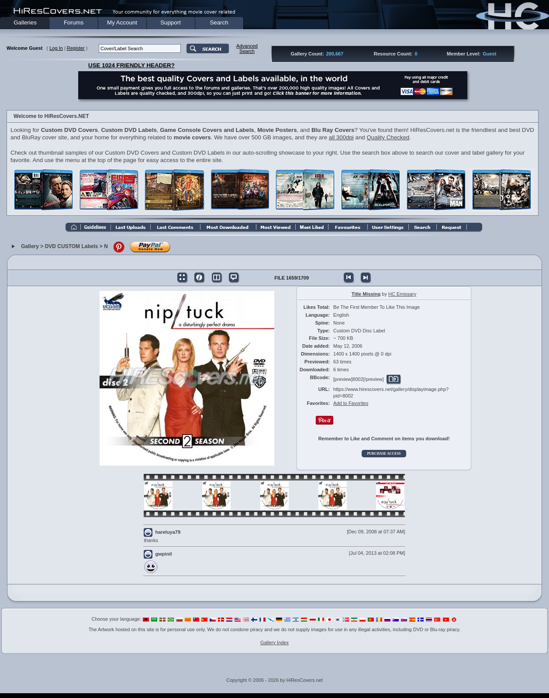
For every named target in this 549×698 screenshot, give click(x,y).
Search (219, 22)
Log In (56, 48)
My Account (122, 22)
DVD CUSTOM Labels (71, 246)
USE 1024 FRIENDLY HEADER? (131, 65)
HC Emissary (402, 294)
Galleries (25, 22)
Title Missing (366, 294)
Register (76, 48)
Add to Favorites (350, 403)
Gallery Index (274, 642)
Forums (73, 22)
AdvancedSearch (247, 48)
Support (170, 22)
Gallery (30, 246)
